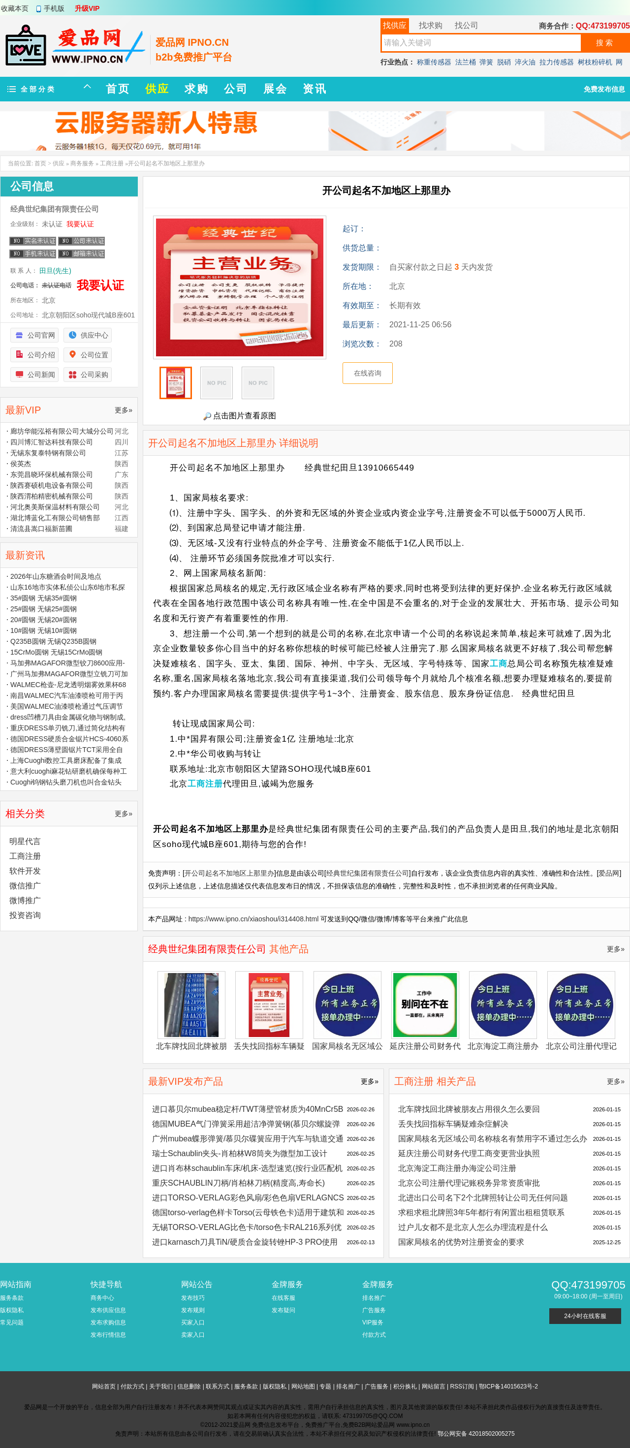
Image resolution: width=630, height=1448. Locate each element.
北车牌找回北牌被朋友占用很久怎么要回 (469, 1109)
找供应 (395, 25)
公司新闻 (41, 374)
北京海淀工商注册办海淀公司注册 (457, 1168)
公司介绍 (41, 355)
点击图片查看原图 (239, 415)
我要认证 (80, 224)
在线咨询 (367, 373)
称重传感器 (434, 62)
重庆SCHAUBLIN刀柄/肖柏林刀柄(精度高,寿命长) (238, 1183)
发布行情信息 (108, 1334)
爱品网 (608, 873)
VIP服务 (372, 1322)
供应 (58, 163)
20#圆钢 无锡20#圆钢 (43, 620)
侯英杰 (20, 464)
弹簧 (486, 62)
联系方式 (217, 1386)
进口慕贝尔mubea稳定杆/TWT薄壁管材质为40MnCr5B (248, 1109)
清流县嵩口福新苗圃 (41, 529)
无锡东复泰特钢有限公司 (48, 453)
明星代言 (25, 841)
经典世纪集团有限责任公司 (367, 873)
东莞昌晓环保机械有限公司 (51, 474)
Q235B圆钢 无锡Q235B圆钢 (53, 641)
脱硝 (504, 62)
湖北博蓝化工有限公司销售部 (55, 518)
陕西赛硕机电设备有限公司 (51, 485)
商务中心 (102, 1297)
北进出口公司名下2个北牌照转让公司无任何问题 (483, 1198)
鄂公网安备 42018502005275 (476, 1433)
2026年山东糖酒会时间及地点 (55, 576)
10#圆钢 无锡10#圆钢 (43, 630)
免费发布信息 (604, 89)
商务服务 (82, 163)
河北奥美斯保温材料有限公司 (55, 507)
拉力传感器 (556, 62)
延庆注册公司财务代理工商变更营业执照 (469, 1153)
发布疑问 (283, 1310)
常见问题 (12, 1322)
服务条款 (12, 1297)
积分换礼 (405, 1386)
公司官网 (41, 335)
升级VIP (87, 8)
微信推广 (25, 885)
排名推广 (374, 1297)
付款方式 (374, 1334)
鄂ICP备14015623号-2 (508, 1386)
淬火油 (525, 62)
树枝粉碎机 (595, 62)
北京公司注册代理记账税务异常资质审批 (469, 1183)
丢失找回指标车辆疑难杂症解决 (453, 1124)
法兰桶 (465, 62)
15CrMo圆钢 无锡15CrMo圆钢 (56, 652)
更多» (616, 949)
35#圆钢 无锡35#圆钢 (43, 598)
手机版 (54, 8)
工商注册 (112, 163)
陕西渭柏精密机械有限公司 (51, 496)
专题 (325, 1386)
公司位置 (94, 355)
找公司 (466, 25)
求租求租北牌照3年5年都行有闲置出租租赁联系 (481, 1212)
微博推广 (25, 900)
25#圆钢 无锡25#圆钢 (43, 609)
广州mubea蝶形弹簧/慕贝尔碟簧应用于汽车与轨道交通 (248, 1138)
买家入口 (193, 1322)
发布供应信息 (108, 1310)
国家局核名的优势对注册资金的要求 (461, 1242)
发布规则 (193, 1310)
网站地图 (303, 1386)
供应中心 (94, 335)
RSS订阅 (462, 1386)
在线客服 (283, 1297)
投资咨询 (25, 915)
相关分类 (25, 813)
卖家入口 (193, 1334)
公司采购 (94, 374)
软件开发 (25, 871)
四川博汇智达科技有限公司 (51, 442)
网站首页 (104, 1386)
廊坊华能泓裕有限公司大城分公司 (62, 431)
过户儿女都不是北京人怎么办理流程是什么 (473, 1227)
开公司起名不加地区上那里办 (229, 873)
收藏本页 (15, 8)
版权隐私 (12, 1310)
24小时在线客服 (585, 1316)
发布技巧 (193, 1297)
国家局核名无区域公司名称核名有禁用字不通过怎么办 (492, 1138)
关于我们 (161, 1386)
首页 (40, 163)
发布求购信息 (108, 1322)
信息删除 (189, 1386)
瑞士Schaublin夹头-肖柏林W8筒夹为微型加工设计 (239, 1153)
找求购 (430, 25)
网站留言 (433, 1386)
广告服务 (374, 1310)
